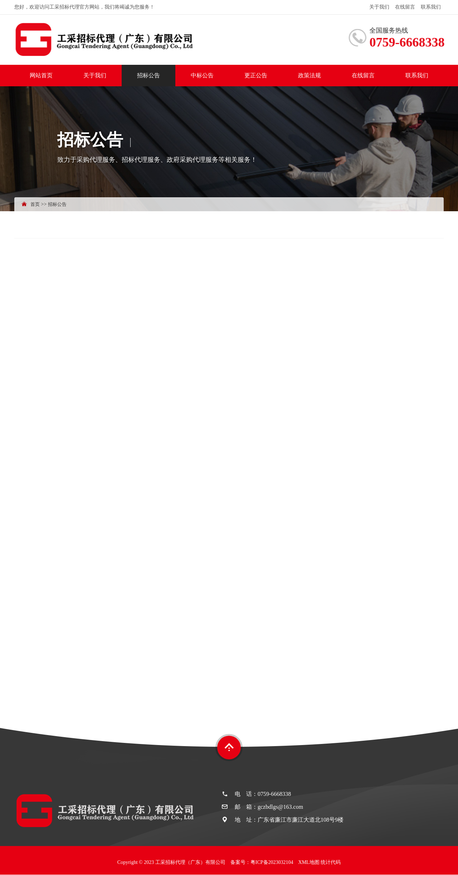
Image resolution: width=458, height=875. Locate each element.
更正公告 (255, 75)
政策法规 (309, 75)
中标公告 (202, 75)
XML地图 (309, 862)
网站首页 (41, 75)
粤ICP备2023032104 (271, 862)
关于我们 (379, 7)
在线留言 (405, 7)
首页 (35, 204)
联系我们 (431, 7)
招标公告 (148, 75)
